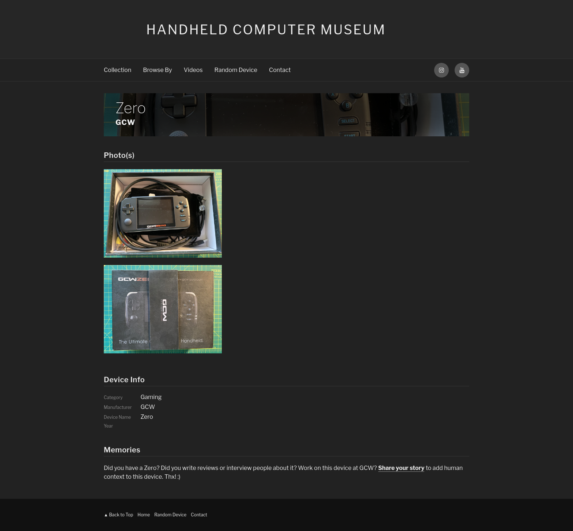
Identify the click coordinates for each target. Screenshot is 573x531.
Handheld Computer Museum (266, 30)
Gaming (151, 397)
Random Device (236, 70)
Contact (280, 70)
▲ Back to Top (118, 514)
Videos (193, 70)
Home (143, 514)
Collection (117, 70)
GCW (125, 122)
